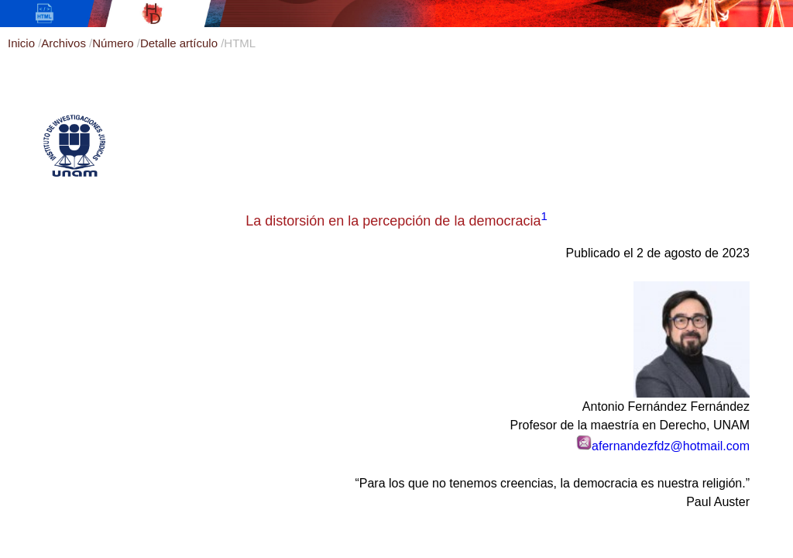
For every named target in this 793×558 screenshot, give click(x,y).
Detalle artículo (180, 43)
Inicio (23, 43)
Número (114, 43)
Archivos (65, 43)
